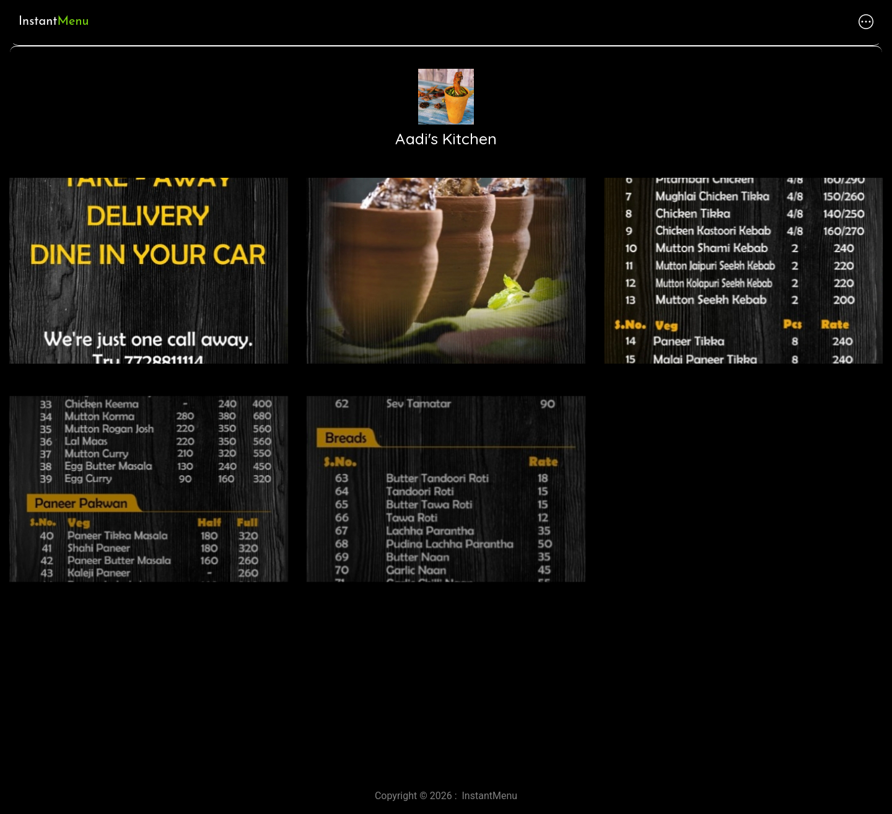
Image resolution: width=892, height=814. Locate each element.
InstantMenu (490, 796)
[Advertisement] (371, 671)
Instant (54, 21)
